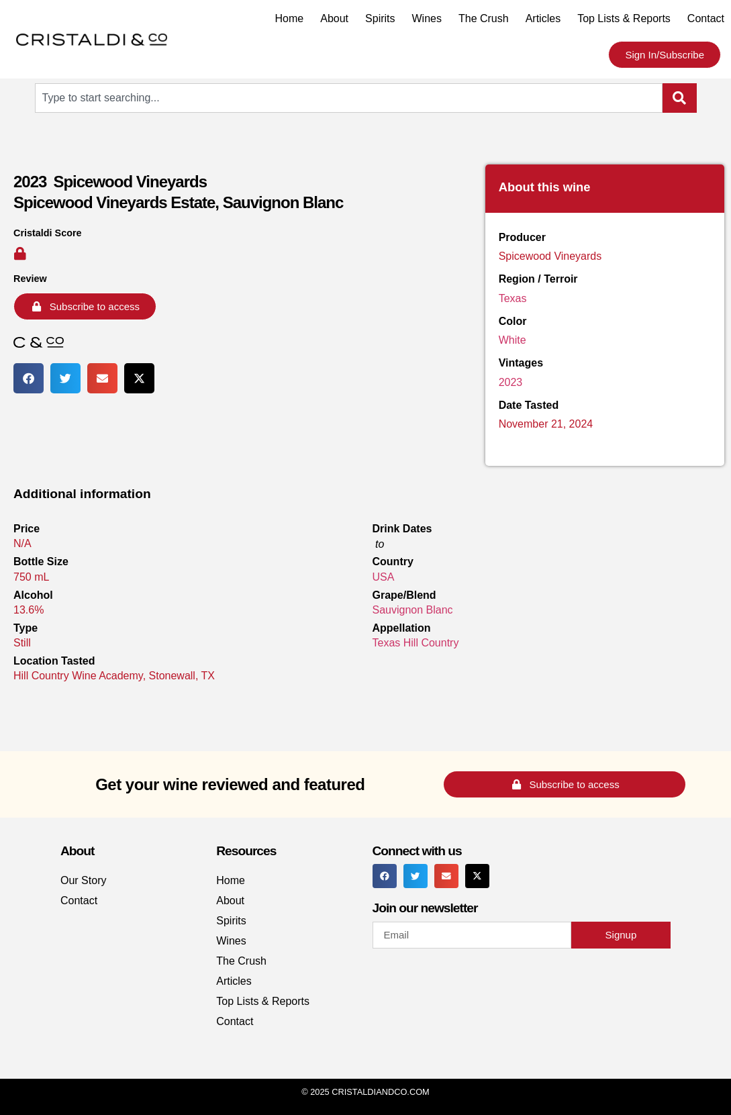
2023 (511, 382)
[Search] (680, 98)
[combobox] (349, 98)
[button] (28, 378)
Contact (705, 18)
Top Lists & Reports (624, 18)
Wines (427, 18)
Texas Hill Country (416, 642)
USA (384, 577)
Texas (513, 298)
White (512, 340)
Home (289, 18)
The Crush (483, 18)
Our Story (83, 880)
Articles (543, 18)
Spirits (380, 18)
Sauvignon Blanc (413, 610)
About (334, 18)
